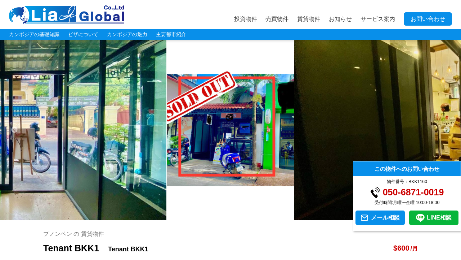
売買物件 (276, 19)
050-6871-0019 (413, 192)
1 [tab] (203, 216)
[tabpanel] (230, 130)
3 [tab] (225, 216)
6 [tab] (257, 216)
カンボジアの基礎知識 (34, 34)
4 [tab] (236, 216)
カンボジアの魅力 (127, 34)
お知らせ (340, 19)
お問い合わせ (428, 19)
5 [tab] (246, 216)
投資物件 (245, 19)
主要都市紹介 (171, 34)
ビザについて (83, 34)
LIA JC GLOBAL (66, 14)
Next (446, 130)
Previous (14, 130)
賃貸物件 (308, 19)
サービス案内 (378, 19)
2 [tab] (214, 216)
